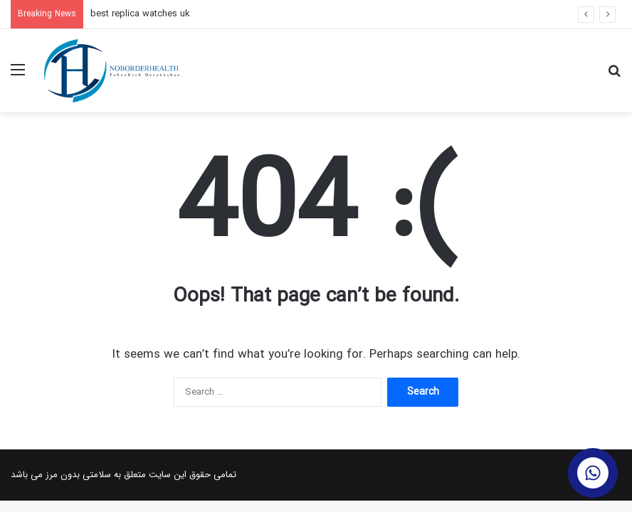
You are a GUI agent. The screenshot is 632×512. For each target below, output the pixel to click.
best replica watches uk (140, 13)
